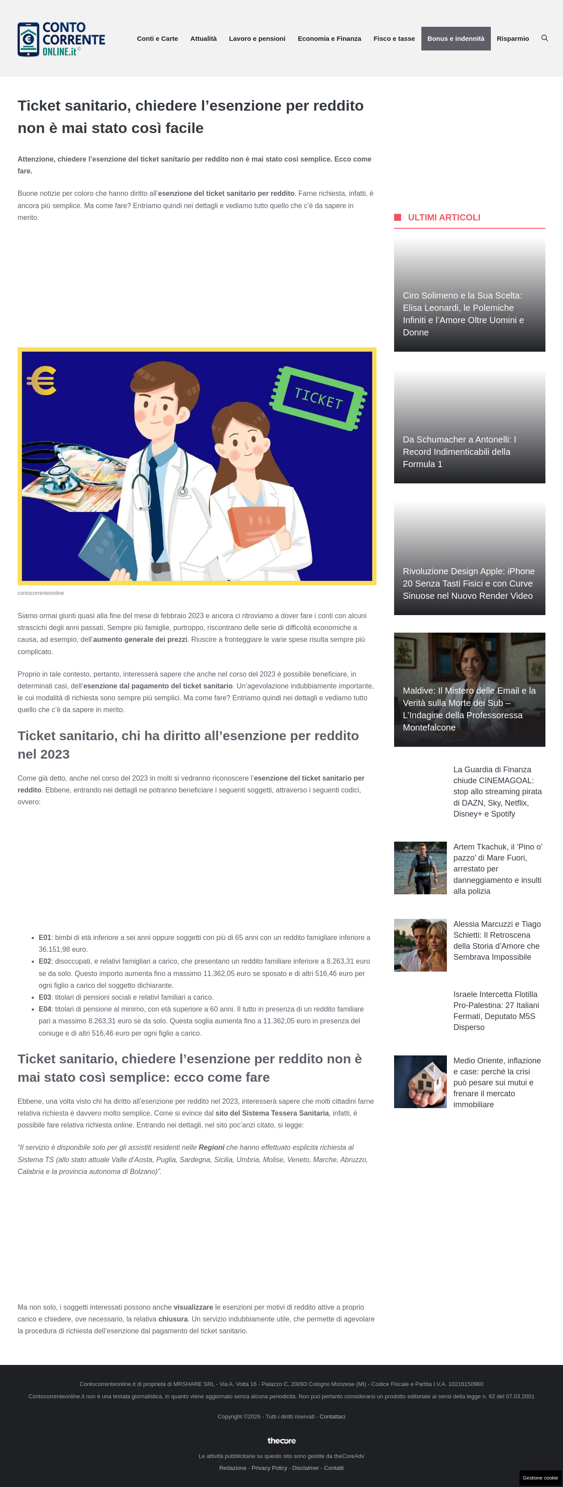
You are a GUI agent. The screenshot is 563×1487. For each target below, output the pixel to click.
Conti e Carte (157, 38)
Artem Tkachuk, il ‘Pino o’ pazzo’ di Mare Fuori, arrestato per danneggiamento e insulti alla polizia (497, 869)
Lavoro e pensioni (257, 38)
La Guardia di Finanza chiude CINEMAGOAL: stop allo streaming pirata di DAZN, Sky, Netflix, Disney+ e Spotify (497, 791)
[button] (544, 38)
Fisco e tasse (394, 38)
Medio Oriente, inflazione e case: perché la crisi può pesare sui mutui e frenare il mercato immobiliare (497, 1082)
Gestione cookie (540, 1477)
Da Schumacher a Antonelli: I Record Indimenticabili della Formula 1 (459, 452)
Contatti (334, 1468)
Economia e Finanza (329, 38)
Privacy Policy (269, 1468)
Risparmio (513, 38)
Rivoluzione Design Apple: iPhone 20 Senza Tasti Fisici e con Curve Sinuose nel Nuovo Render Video (469, 583)
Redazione (232, 1468)
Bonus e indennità (456, 38)
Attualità (203, 38)
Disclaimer (305, 1468)
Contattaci (333, 1416)
